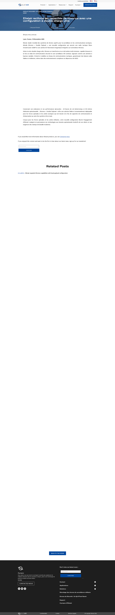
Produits (42, 4)
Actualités (21, 173)
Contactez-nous (65, 137)
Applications (51, 4)
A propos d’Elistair (66, 603)
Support (71, 4)
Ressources (62, 4)
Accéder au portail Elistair (83, 1)
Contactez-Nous (90, 4)
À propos (77, 4)
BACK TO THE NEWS (57, 553)
